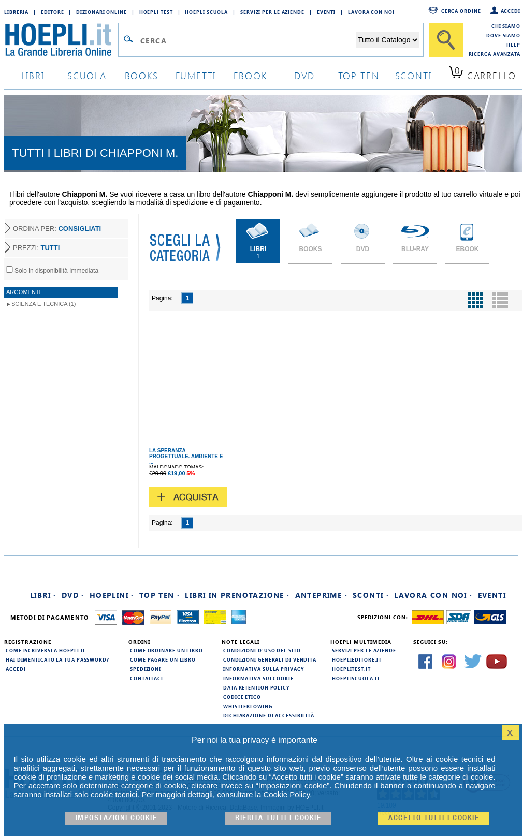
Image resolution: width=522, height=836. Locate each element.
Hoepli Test (156, 12)
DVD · (73, 595)
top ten (359, 75)
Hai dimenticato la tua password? (57, 659)
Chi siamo (505, 26)
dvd (304, 75)
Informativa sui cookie (258, 678)
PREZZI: (36, 248)
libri (33, 75)
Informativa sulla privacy (263, 669)
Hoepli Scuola (206, 12)
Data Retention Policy (256, 687)
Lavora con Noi (371, 12)
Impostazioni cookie (116, 818)
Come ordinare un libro (166, 650)
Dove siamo (503, 35)
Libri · (43, 595)
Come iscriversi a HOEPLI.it (45, 650)
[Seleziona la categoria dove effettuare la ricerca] (387, 40)
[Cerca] (446, 40)
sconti (413, 75)
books (141, 75)
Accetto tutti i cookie (433, 818)
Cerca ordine (461, 11)
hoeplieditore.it (356, 659)
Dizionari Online (101, 12)
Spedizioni (145, 669)
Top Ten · (159, 595)
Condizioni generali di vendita (269, 659)
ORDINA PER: (57, 228)
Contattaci (146, 678)
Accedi (510, 11)
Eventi (326, 12)
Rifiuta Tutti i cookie (278, 818)
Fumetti (196, 75)
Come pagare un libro (163, 659)
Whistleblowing (247, 706)
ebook (250, 75)
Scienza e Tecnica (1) (43, 304)
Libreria (16, 12)
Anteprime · (321, 595)
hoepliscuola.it (356, 678)
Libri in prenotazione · (237, 595)
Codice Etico (242, 697)
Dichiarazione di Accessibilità (268, 715)
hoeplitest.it (351, 669)
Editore (52, 12)
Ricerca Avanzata (494, 54)
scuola (87, 75)
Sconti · (371, 595)
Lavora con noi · (433, 595)
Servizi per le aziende (272, 12)
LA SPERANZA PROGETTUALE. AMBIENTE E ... (186, 456)
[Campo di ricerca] (246, 40)
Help (513, 44)
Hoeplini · (112, 595)
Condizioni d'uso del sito (262, 650)
